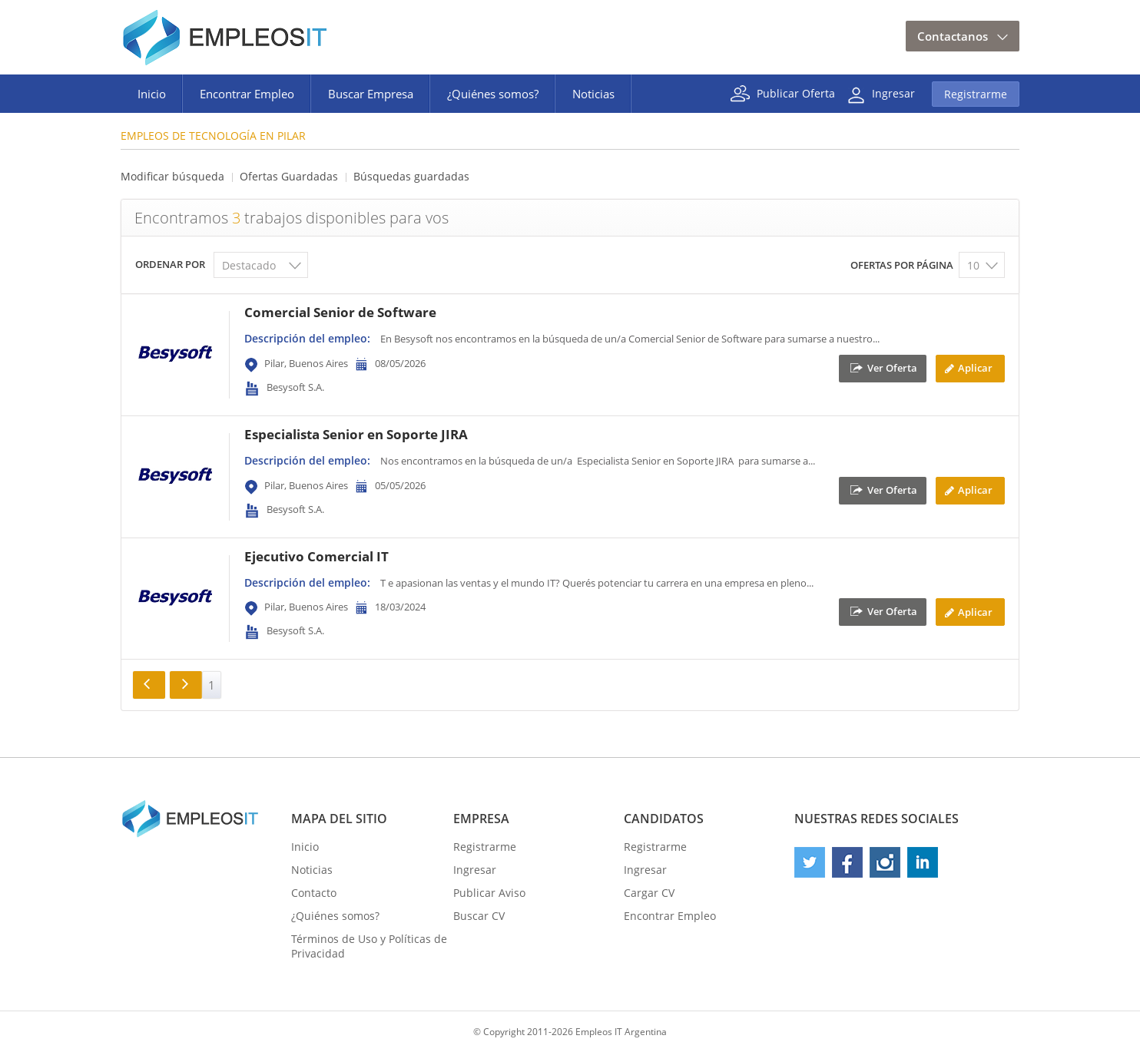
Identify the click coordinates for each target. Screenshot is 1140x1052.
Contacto (313, 892)
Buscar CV (479, 915)
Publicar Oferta (796, 92)
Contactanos (952, 36)
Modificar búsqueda (172, 176)
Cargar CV (649, 892)
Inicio (152, 93)
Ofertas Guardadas (289, 176)
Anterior (149, 685)
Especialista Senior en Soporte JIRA (356, 434)
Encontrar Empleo (247, 93)
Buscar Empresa (370, 93)
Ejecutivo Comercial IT (316, 556)
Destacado (249, 265)
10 (973, 265)
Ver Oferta (892, 367)
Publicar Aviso (489, 892)
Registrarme (975, 94)
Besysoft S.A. (295, 387)
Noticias (593, 93)
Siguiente (186, 685)
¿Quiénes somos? (493, 93)
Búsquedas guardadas (411, 176)
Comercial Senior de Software (340, 312)
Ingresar (893, 92)
